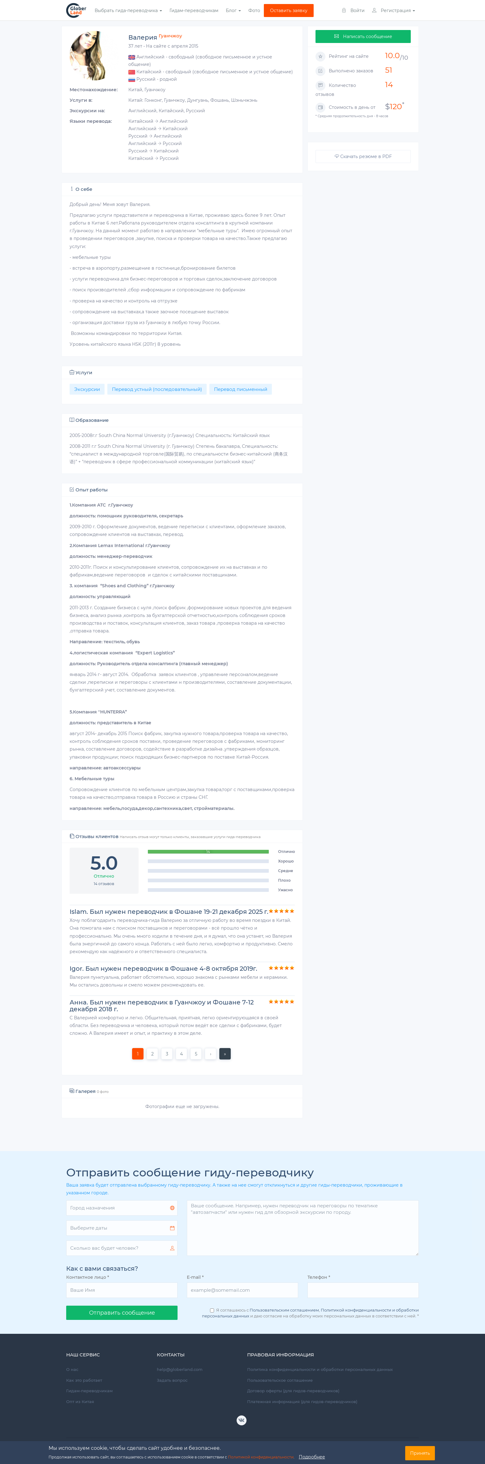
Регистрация (393, 10)
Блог (233, 10)
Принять (420, 1453)
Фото (254, 10)
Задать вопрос (172, 1380)
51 (388, 70)
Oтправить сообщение (122, 1312)
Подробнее (312, 1457)
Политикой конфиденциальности (261, 1457)
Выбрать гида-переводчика (128, 10)
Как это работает (84, 1380)
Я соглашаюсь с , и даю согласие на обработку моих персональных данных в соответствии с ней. (310, 1313)
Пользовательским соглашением (284, 1310)
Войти (353, 10)
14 (389, 84)
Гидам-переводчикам (194, 10)
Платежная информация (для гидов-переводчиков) (302, 1401)
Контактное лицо (87, 1277)
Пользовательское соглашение (280, 1380)
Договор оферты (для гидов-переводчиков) (293, 1390)
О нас (72, 1369)
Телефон (318, 1277)
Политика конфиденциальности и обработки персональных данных (320, 1369)
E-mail (195, 1277)
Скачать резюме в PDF (363, 156)
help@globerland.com (180, 1369)
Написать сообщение (363, 36)
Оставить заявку (288, 10)
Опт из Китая (80, 1401)
